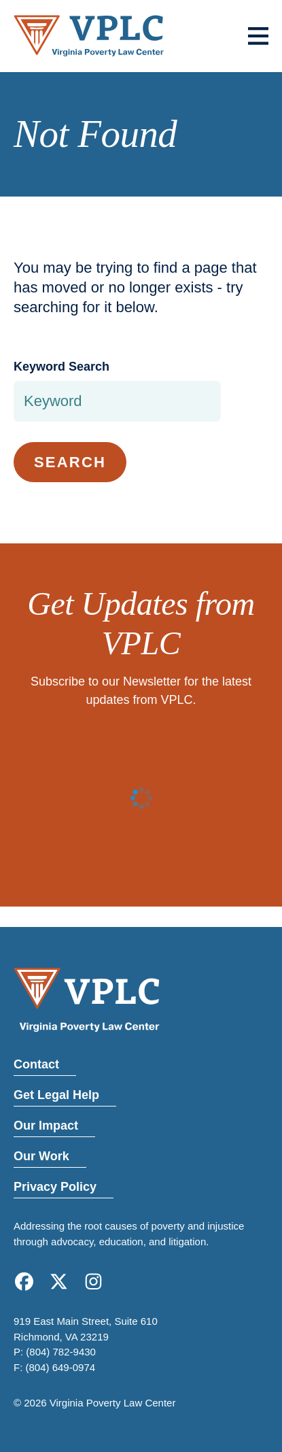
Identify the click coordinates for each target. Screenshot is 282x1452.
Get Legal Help (56, 1095)
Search (70, 462)
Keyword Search (61, 366)
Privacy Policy (55, 1187)
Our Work (41, 1156)
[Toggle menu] (258, 36)
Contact (36, 1064)
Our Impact (46, 1125)
